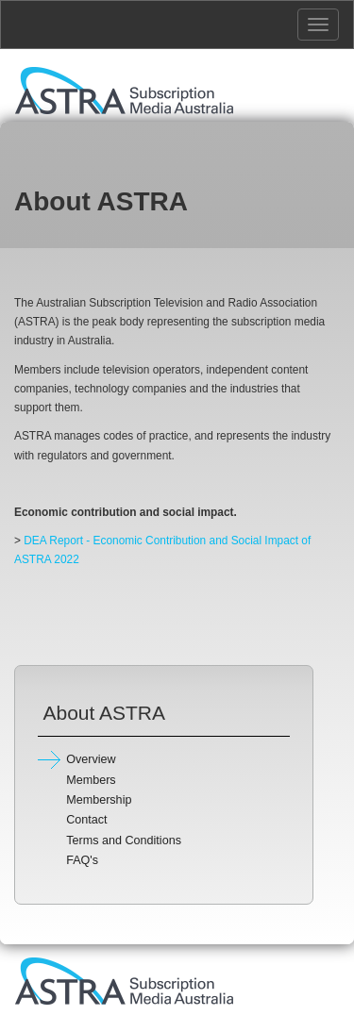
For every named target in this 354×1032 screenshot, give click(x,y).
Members (90, 780)
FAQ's (82, 860)
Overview (90, 759)
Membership (98, 800)
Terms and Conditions (123, 840)
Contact (86, 819)
